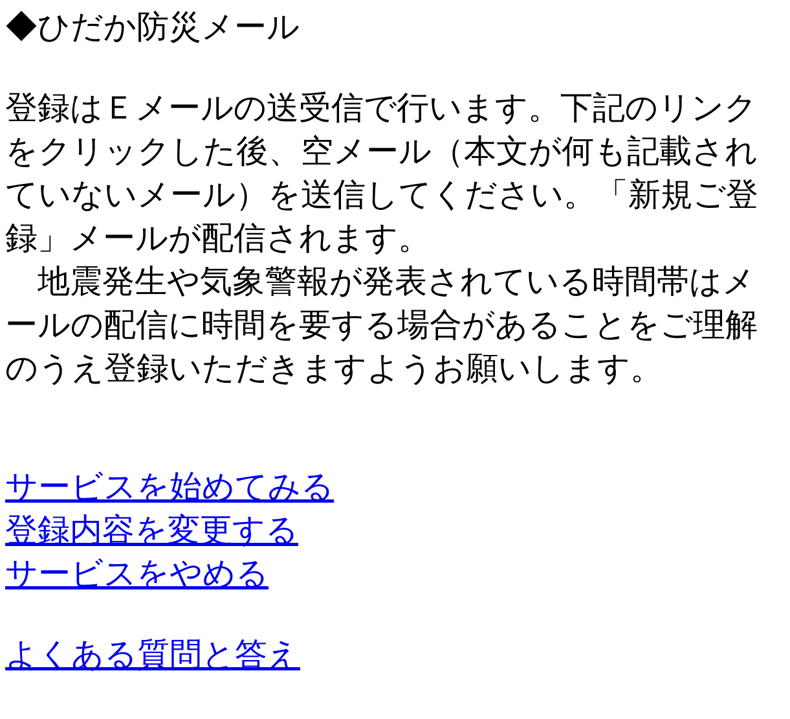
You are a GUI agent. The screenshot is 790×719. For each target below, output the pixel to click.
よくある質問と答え (152, 654)
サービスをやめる (137, 573)
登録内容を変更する (151, 530)
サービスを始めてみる (169, 486)
